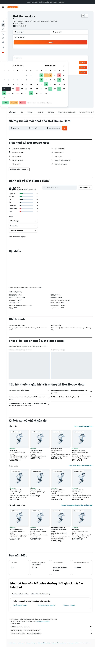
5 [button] (26, 54)
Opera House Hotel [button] (36, 490)
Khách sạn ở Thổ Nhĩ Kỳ (44, 643)
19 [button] (26, 63)
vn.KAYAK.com (12, 643)
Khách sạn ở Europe (31, 643)
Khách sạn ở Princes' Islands (59, 643)
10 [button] (18, 58)
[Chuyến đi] (3, 39)
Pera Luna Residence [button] (78, 450)
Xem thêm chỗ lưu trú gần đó (83, 426)
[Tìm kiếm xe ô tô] (3, 20)
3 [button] (17, 54)
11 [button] (22, 58)
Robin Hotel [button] (13, 450)
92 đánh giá (23, 26)
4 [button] (22, 54)
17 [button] (17, 63)
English (62, 2)
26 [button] (26, 67)
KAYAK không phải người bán (51, 627)
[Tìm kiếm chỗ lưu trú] (3, 16)
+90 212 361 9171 (18, 23)
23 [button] (44, 63)
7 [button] (35, 54)
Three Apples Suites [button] (37, 450)
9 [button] (44, 54)
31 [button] (17, 71)
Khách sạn (21, 643)
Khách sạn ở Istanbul (69, 605)
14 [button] (35, 58)
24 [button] (18, 67)
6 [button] (31, 54)
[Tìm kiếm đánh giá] (61, 187)
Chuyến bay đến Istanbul (20, 605)
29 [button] (40, 67)
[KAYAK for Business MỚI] (3, 33)
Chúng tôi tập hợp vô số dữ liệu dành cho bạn (51, 630)
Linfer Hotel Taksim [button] (78, 490)
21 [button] (35, 63)
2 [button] (44, 49)
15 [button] (40, 58)
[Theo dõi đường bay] (3, 29)
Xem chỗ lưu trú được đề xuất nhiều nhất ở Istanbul (76, 505)
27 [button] (31, 67)
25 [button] (22, 67)
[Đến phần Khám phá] (3, 26)
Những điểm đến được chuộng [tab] (41, 594)
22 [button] (40, 63)
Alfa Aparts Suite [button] (56, 448)
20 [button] (31, 63)
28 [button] (35, 67)
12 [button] (26, 58)
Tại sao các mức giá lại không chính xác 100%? (51, 633)
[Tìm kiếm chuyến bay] (3, 12)
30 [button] (44, 67)
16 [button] (44, 58)
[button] (93, 2)
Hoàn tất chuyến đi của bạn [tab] (20, 594)
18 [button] (22, 63)
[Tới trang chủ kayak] (12, 7)
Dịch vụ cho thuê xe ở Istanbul (47, 605)
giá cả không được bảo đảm (43, 621)
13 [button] (31, 58)
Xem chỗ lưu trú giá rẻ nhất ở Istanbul (80, 465)
